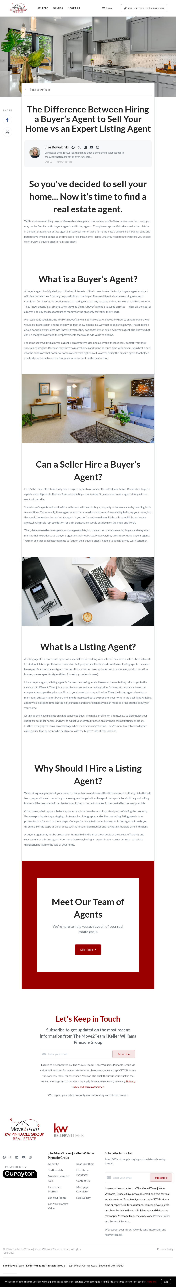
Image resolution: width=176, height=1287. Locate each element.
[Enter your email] (79, 1054)
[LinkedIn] (16, 1157)
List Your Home (57, 1197)
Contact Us (83, 1180)
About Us (74, 8)
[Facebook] (4, 1157)
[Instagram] (30, 1157)
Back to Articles (40, 89)
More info (151, 1281)
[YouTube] (23, 1157)
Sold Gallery (83, 1197)
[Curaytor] (20, 1177)
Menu (107, 9)
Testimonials (55, 1170)
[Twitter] (10, 1157)
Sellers (43, 8)
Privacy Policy (165, 1249)
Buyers (58, 8)
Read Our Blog (85, 1163)
